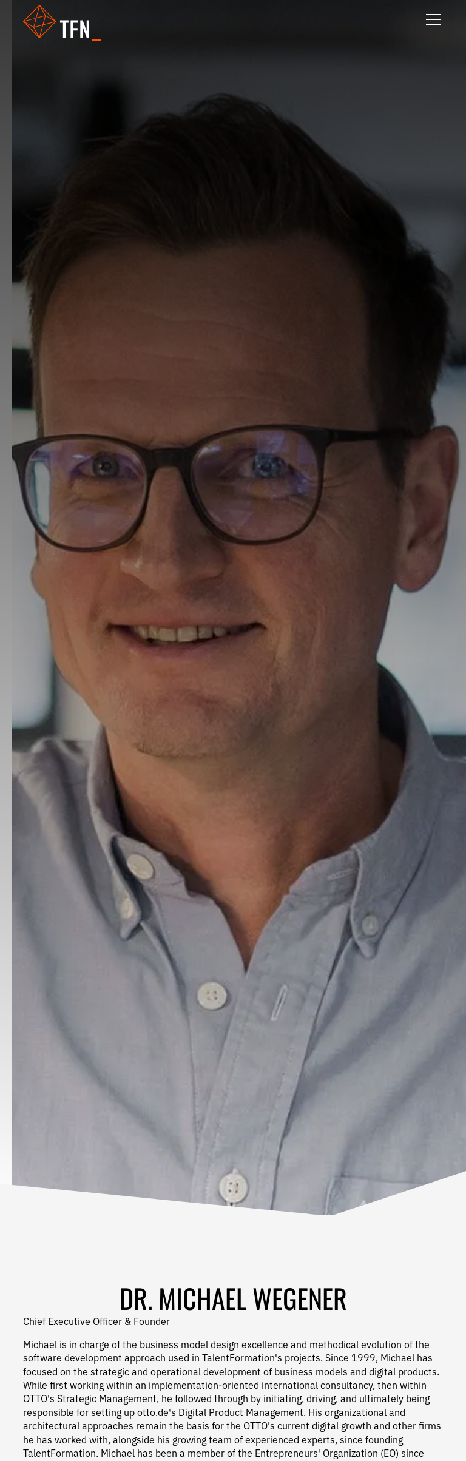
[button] (69, 23)
